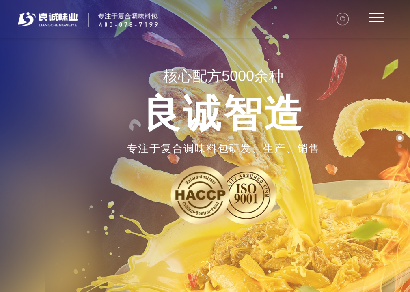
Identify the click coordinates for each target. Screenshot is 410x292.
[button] (400, 138)
